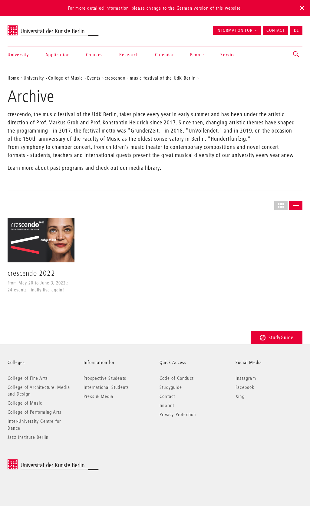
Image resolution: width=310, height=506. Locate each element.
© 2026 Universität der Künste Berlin (39, 462)
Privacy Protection (178, 414)
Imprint (167, 405)
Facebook (245, 387)
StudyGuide (276, 337)
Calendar (164, 54)
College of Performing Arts (34, 412)
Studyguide (171, 387)
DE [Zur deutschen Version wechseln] (296, 30)
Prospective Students (105, 378)
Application (57, 54)
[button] (296, 54)
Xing (240, 396)
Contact (275, 30)
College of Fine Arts (28, 378)
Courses (94, 54)
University (18, 54)
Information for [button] (234, 30)
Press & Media (99, 396)
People (197, 54)
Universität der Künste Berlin (31, 27)
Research (129, 54)
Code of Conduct (176, 378)
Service (228, 54)
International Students (106, 387)
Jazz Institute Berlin (28, 437)
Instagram (246, 378)
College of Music (25, 403)
